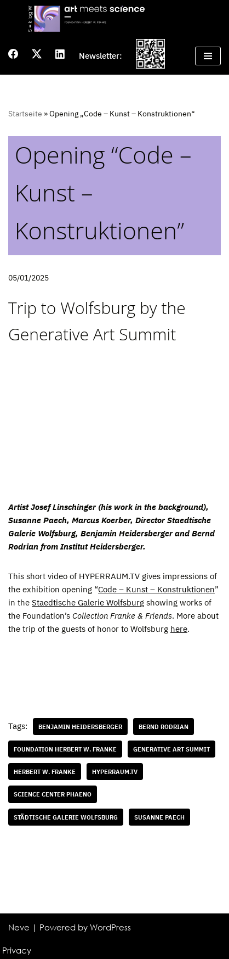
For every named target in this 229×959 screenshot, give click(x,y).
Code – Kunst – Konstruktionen (156, 589)
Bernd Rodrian (163, 726)
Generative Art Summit (171, 749)
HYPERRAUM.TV (115, 771)
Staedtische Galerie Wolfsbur (86, 602)
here (178, 629)
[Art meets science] (114, 18)
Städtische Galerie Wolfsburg (66, 817)
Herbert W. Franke (45, 771)
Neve (19, 927)
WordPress (110, 927)
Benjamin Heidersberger (80, 726)
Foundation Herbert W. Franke (65, 749)
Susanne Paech (159, 817)
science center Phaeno (52, 794)
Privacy (16, 950)
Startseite (25, 114)
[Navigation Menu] (208, 56)
